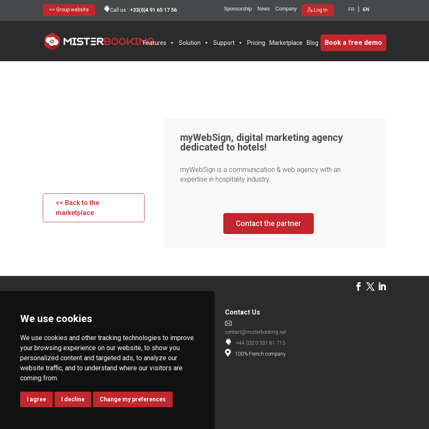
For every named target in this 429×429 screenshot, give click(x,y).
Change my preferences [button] (133, 399)
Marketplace (285, 42)
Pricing (256, 42)
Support (228, 42)
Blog (312, 42)
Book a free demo (353, 43)
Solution (194, 42)
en (366, 9)
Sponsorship (238, 9)
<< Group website (69, 10)
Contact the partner (269, 223)
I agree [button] (36, 399)
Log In (320, 10)
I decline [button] (73, 399)
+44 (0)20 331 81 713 (260, 343)
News (263, 9)
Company (286, 9)
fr (352, 9)
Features (159, 42)
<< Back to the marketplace (77, 208)
